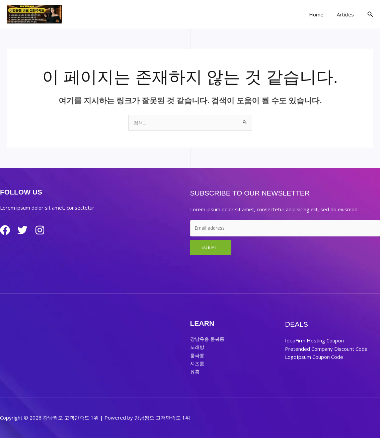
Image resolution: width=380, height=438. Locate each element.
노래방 (197, 347)
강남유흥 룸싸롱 (208, 339)
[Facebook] (5, 231)
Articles (347, 14)
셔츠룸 (197, 363)
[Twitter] (25, 231)
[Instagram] (45, 231)
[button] (370, 14)
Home (321, 14)
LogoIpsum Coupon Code (314, 357)
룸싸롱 (197, 355)
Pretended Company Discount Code (326, 349)
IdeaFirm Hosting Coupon (314, 341)
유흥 (195, 371)
